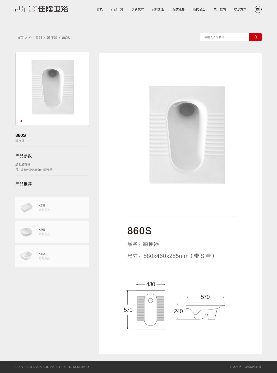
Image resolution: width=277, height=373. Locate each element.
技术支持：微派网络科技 (246, 366)
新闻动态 (199, 9)
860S (66, 38)
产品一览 (117, 10)
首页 (100, 9)
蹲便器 (52, 38)
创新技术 (138, 9)
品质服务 (179, 9)
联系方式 (240, 9)
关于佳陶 (220, 9)
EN (258, 9)
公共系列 (35, 38)
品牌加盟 (158, 9)
